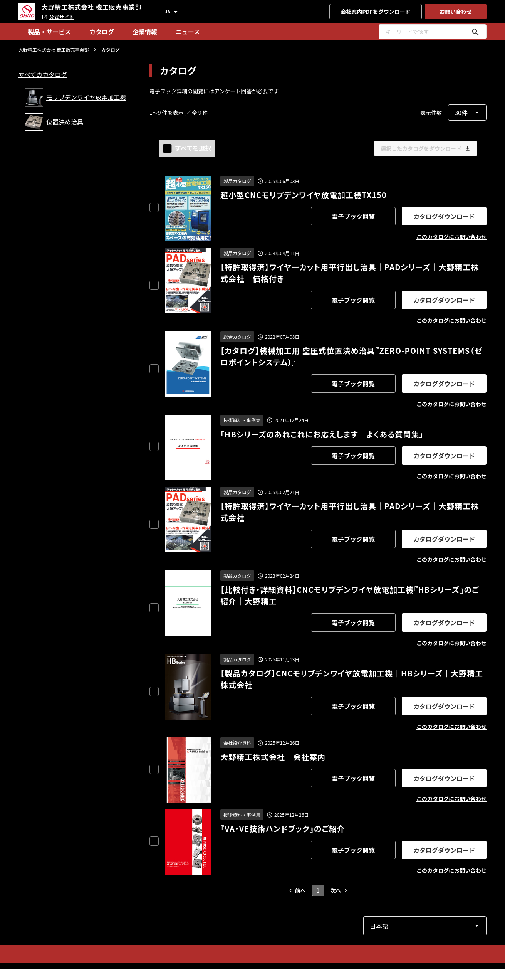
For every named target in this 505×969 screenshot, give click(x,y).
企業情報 (145, 31)
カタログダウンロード (444, 216)
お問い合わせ (456, 11)
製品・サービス (49, 31)
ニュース (188, 31)
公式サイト (58, 16)
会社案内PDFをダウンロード (376, 11)
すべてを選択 (187, 148)
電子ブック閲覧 (353, 216)
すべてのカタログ (42, 74)
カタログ (101, 31)
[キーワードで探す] (475, 31)
